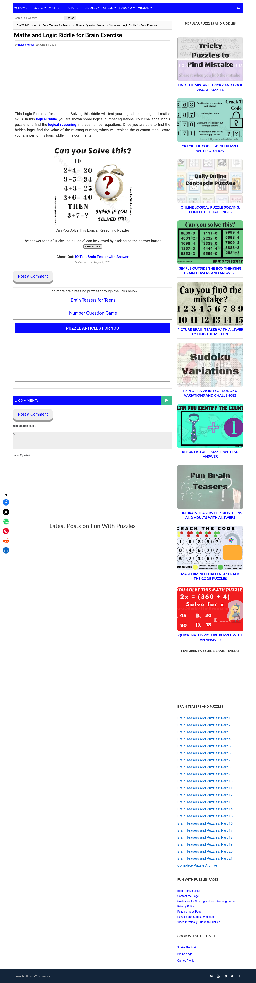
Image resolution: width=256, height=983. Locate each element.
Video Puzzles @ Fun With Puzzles (198, 922)
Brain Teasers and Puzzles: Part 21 (204, 858)
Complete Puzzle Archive (197, 865)
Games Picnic (185, 960)
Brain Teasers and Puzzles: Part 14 (204, 809)
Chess (108, 7)
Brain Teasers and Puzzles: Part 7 (203, 760)
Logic (38, 7)
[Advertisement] (91, 81)
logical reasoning (68, 124)
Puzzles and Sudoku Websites (195, 916)
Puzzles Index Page (189, 911)
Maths (54, 7)
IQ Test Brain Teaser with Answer (100, 257)
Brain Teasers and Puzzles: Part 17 (204, 830)
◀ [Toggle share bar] (4, 463)
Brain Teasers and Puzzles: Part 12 (204, 795)
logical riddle (47, 119)
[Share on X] (5, 480)
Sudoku (125, 7)
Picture (72, 7)
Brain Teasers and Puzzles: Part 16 (204, 823)
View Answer (91, 246)
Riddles (91, 7)
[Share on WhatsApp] (5, 490)
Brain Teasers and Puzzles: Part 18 (204, 837)
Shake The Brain (187, 947)
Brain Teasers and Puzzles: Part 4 (203, 739)
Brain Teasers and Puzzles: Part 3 (203, 732)
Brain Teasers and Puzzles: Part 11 (204, 788)
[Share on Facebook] (5, 470)
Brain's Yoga (184, 954)
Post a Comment (33, 276)
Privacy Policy (185, 906)
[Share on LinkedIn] (5, 518)
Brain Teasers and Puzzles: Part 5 (203, 746)
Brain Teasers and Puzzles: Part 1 (203, 718)
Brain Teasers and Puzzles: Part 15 (204, 816)
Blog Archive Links (188, 890)
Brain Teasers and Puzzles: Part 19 (204, 844)
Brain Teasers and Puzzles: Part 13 (204, 802)
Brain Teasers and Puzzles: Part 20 (204, 851)
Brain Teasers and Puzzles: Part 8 (203, 767)
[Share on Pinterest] (5, 499)
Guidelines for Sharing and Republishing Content (207, 901)
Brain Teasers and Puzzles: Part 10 (204, 781)
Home (23, 7)
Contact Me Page (187, 896)
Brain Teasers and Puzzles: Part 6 (203, 753)
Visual (143, 7)
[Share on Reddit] (5, 509)
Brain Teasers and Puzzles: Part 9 (203, 774)
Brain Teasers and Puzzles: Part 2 (203, 725)
